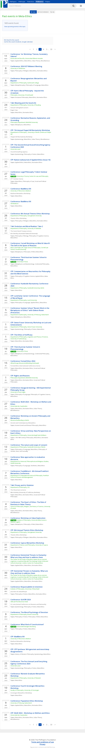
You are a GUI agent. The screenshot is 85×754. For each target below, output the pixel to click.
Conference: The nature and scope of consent (28, 445)
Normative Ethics (42, 71)
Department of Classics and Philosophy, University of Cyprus (29, 545)
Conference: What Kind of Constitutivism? (27, 624)
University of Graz (22, 262)
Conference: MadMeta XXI (20, 189)
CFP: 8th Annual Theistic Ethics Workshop (26, 530)
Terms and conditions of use (42, 742)
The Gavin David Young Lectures (21, 231)
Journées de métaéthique (18, 591)
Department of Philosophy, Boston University (24, 614)
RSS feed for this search (11, 40)
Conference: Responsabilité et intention (26, 587)
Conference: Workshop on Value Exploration (27, 518)
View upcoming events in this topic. (15, 26)
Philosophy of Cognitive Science (39, 236)
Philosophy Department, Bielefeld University (24, 122)
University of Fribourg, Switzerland (21, 703)
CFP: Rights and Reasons (20, 376)
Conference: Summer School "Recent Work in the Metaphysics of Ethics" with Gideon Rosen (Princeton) (30, 310)
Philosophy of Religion (22, 71)
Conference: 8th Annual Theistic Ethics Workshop (30, 214)
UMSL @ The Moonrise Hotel (19, 602)
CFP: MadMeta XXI (17, 636)
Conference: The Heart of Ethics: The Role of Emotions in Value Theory (28, 503)
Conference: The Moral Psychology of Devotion (29, 612)
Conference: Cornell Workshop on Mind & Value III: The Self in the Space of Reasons (30, 244)
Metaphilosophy (20, 85)
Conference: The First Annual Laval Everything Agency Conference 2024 (29, 662)
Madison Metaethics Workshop (20, 193)
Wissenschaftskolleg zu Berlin (19, 420)
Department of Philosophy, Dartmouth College (24, 83)
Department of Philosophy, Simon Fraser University (26, 327)
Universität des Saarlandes (18, 406)
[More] (80, 6)
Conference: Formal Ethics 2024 (22, 361)
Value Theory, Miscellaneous (41, 61)
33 (51, 49)
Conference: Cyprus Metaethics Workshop (27, 543)
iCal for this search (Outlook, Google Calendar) (18, 42)
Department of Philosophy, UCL (20, 487)
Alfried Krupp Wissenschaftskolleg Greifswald (24, 363)
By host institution (43, 12)
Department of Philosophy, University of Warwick (25, 678)
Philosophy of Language (33, 85)
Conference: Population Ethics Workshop (26, 701)
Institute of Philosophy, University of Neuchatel (24, 589)
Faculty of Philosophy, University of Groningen (24, 690)
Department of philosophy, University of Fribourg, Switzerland (29, 315)
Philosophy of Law (28, 181)
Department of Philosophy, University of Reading (25, 105)
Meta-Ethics (27, 61)
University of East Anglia (17, 392)
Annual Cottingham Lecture (19, 108)
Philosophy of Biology (21, 236)
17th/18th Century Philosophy (24, 437)
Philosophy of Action (30, 154)
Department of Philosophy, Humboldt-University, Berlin (27, 288)
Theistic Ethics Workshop (18, 218)
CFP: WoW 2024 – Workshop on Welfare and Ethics (30, 713)
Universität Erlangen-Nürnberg (26, 626)
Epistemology (19, 139)
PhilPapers (13, 2)
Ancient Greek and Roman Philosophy (26, 425)
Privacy (42, 744)
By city (52, 12)
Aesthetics (34, 465)
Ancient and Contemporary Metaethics (23, 423)
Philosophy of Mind (29, 252)
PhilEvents (39, 2)
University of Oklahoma (17, 68)
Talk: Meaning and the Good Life (23, 103)
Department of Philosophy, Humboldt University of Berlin (27, 447)
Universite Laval (15, 149)
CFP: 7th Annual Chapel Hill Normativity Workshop (30, 130)
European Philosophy (21, 97)
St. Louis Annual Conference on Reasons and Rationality (28, 604)
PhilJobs (47, 2)
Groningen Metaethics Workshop (21, 693)
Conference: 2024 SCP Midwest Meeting (26, 66)
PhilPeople (22, 2)
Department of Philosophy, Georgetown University (26, 216)
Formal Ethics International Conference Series (25, 366)
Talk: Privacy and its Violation (22, 485)
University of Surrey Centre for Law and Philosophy (32, 176)
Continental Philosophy (42, 264)
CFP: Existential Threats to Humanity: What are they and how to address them (29, 572)
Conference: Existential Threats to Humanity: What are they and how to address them (28, 556)
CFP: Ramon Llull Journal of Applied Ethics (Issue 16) (30, 160)
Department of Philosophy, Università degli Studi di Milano (28, 435)
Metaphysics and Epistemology (24, 264)
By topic (33, 12)
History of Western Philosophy (24, 654)
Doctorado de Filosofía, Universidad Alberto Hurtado (26, 58)
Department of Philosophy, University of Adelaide (25, 228)
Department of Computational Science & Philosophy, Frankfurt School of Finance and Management (29, 476)
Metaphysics (19, 125)
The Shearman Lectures (18, 490)
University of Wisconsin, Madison (20, 191)
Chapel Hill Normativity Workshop (21, 137)
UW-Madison (14, 203)
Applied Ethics (19, 61)
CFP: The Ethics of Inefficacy (21, 335)
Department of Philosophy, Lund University (23, 300)
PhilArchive (30, 2)
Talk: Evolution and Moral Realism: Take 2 (26, 226)
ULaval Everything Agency (18, 152)
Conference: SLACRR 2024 (20, 599)
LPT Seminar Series (16, 179)
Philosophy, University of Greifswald (21, 95)
